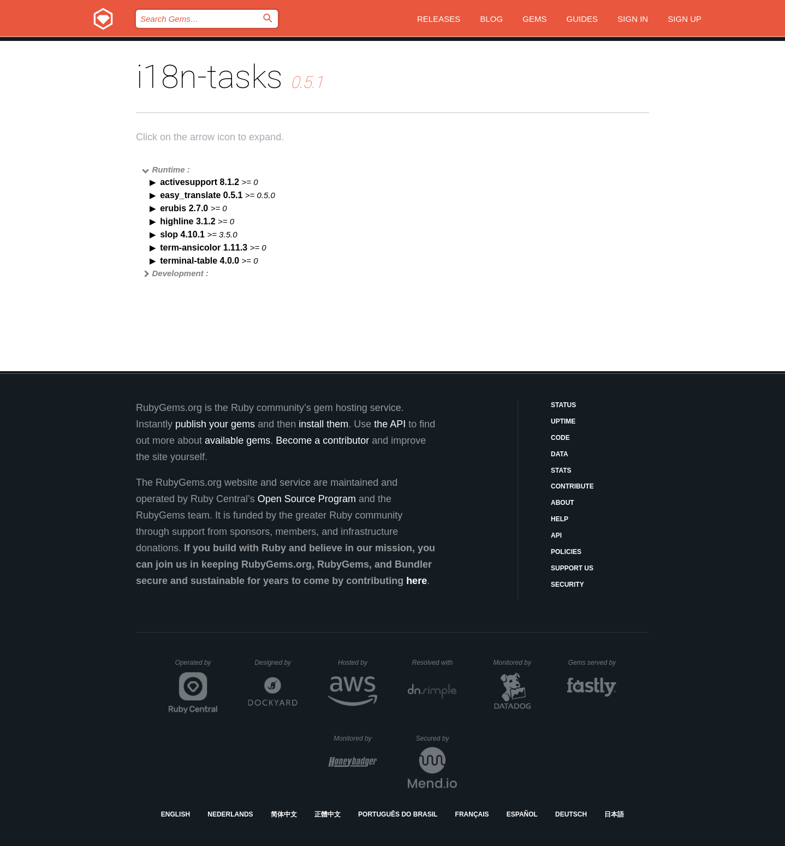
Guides (582, 18)
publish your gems (215, 424)
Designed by (275, 662)
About (562, 503)
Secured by (436, 738)
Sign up (684, 18)
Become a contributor (322, 440)
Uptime (563, 421)
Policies (566, 552)
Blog (491, 18)
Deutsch (571, 814)
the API (390, 424)
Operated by (196, 666)
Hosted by (357, 662)
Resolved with (434, 662)
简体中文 (284, 814)
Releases (438, 18)
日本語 (614, 814)
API (556, 535)
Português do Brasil (397, 814)
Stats (561, 470)
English (175, 814)
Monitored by (515, 662)
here (416, 580)
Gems (534, 18)
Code (560, 438)
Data (559, 454)
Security (567, 584)
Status (563, 405)
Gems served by (592, 662)
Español (522, 814)
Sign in (632, 18)
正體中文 (327, 814)
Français (472, 814)
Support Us (572, 568)
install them (323, 424)
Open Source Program (307, 498)
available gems (237, 440)
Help (559, 519)
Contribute (572, 486)
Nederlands (230, 814)
